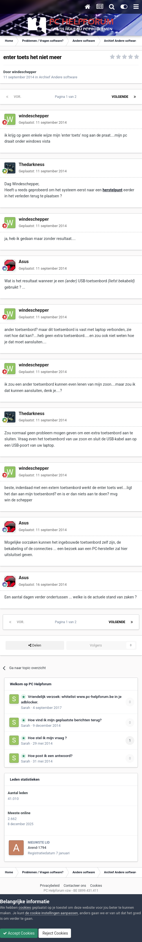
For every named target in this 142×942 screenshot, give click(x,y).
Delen (34, 645)
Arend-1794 (37, 848)
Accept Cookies (19, 933)
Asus (24, 261)
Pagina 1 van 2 (66, 97)
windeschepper (24, 72)
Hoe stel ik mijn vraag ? (47, 738)
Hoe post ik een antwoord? (50, 755)
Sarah (25, 708)
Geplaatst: (43, 122)
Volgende (120, 97)
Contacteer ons (75, 886)
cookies (24, 907)
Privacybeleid (49, 886)
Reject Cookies (55, 933)
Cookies (96, 886)
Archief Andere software (58, 77)
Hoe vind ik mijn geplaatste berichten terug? (65, 720)
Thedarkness (32, 164)
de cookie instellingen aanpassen (51, 913)
